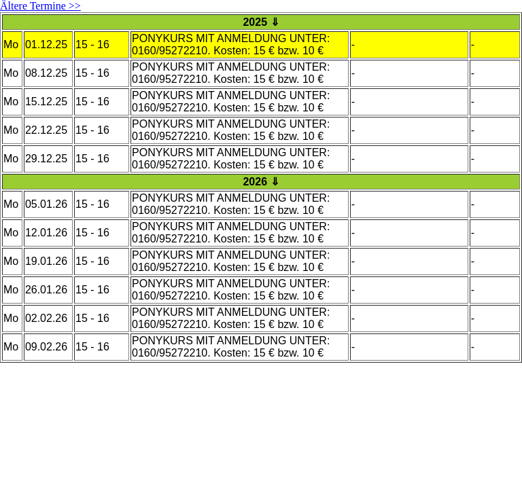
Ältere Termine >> (40, 6)
